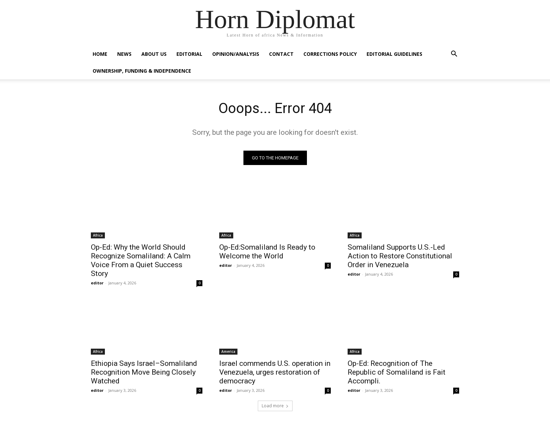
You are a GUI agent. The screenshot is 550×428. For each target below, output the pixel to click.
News (124, 54)
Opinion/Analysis (235, 54)
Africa (98, 235)
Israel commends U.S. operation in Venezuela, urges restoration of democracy (274, 372)
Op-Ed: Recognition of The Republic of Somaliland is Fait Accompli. (396, 372)
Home (100, 54)
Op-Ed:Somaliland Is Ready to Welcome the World (267, 251)
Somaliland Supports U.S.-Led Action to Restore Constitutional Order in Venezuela (400, 256)
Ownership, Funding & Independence (142, 70)
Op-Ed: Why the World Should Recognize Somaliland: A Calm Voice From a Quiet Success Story (140, 260)
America (228, 351)
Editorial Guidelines (394, 54)
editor (97, 282)
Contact (281, 54)
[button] (453, 54)
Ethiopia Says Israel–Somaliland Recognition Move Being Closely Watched (144, 372)
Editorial (189, 54)
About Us (154, 54)
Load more (275, 406)
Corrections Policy (330, 54)
